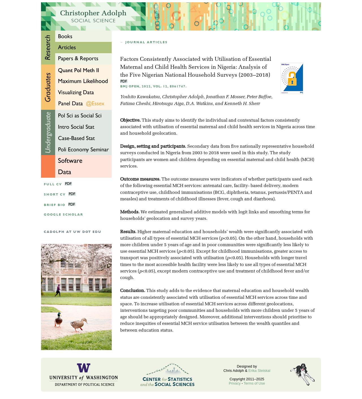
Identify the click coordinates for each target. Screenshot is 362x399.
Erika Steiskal (259, 370)
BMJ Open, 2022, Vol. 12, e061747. (153, 86)
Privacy (235, 383)
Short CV (55, 194)
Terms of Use (254, 383)
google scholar (63, 214)
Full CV (53, 184)
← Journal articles (144, 42)
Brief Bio (54, 205)
